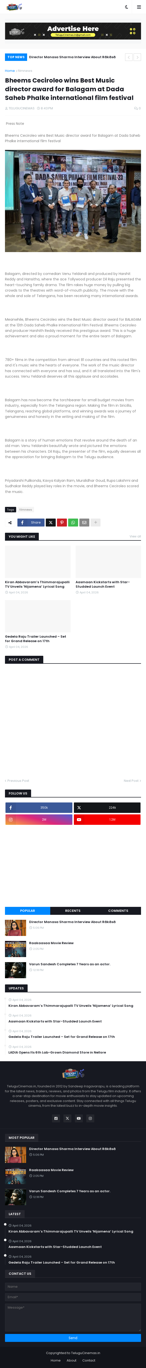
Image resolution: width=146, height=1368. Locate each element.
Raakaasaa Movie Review (51, 943)
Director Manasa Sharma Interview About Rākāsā (72, 57)
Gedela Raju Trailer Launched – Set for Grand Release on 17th (35, 638)
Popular (27, 910)
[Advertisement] (73, 866)
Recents (73, 910)
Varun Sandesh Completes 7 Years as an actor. (69, 964)
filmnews (25, 70)
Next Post (131, 780)
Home (10, 70)
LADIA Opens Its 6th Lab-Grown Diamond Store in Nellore (57, 1052)
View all (135, 536)
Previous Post (18, 780)
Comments (118, 910)
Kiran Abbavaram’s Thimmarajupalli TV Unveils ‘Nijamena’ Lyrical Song (37, 584)
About (71, 1360)
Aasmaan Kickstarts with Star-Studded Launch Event (103, 584)
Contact (88, 1360)
